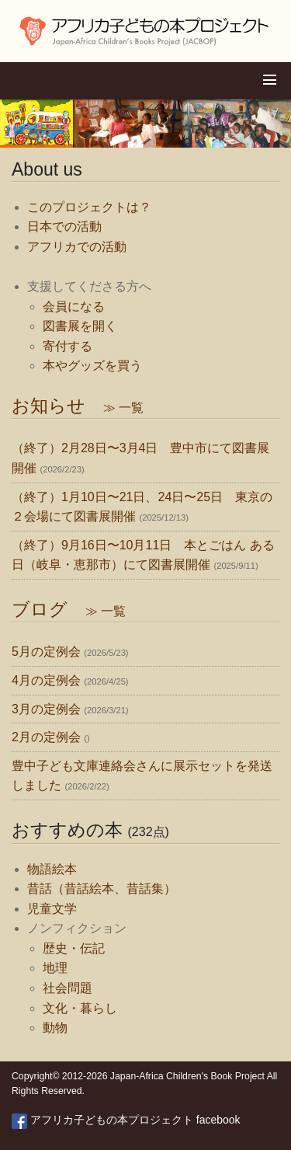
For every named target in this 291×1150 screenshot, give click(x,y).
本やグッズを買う (92, 365)
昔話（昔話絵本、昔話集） (101, 888)
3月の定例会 (46, 709)
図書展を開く (80, 326)
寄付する (67, 346)
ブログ (69, 609)
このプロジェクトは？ (89, 207)
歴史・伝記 (74, 948)
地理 (55, 967)
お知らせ (78, 406)
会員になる (74, 306)
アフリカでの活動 (76, 246)
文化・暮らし (80, 1008)
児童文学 (52, 908)
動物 (55, 1027)
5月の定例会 (46, 651)
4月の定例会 (46, 680)
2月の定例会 (46, 737)
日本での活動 (64, 226)
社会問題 (67, 988)
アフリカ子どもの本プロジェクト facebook (126, 1119)
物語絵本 (52, 869)
